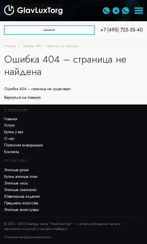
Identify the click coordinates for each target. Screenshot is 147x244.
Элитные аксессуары (21, 209)
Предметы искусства (21, 203)
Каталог (49, 30)
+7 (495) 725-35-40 (121, 29)
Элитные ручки (16, 170)
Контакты (11, 151)
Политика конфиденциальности (27, 237)
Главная (10, 46)
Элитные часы (16, 183)
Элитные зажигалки (20, 189)
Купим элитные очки (20, 176)
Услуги (9, 125)
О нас (9, 138)
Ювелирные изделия (22, 196)
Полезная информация (23, 145)
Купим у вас (13, 132)
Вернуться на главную (22, 97)
